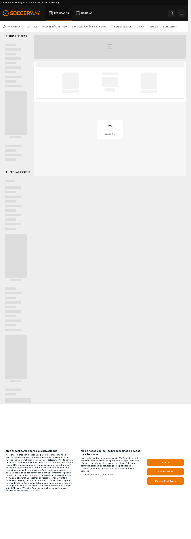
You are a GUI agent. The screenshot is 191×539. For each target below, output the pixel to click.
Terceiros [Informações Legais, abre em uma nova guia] (34, 490)
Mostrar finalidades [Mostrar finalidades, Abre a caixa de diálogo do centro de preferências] (165, 481)
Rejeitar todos (165, 471)
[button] (171, 13)
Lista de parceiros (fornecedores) (98, 474)
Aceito (165, 462)
